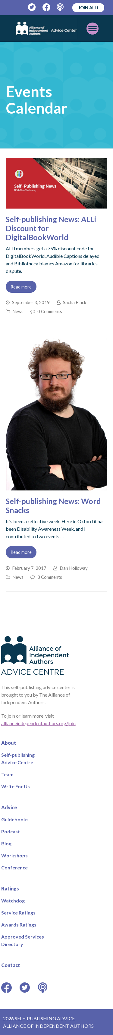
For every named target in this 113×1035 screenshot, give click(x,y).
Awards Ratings (18, 924)
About (8, 743)
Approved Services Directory (22, 940)
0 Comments (49, 311)
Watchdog (13, 900)
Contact (10, 965)
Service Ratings (18, 912)
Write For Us (15, 786)
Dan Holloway (74, 568)
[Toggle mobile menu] (92, 29)
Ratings (10, 888)
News (18, 311)
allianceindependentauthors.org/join (38, 723)
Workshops (14, 855)
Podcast (10, 831)
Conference (14, 867)
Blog (6, 843)
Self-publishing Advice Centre (18, 758)
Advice (9, 807)
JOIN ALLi (88, 7)
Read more (21, 286)
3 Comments (49, 577)
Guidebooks (15, 819)
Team (7, 774)
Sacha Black (74, 302)
